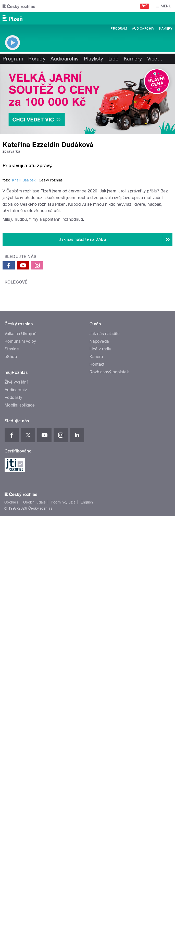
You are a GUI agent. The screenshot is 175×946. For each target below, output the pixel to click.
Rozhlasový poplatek (109, 690)
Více (154, 59)
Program (119, 28)
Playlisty (93, 59)
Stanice (12, 667)
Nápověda (99, 659)
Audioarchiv (143, 28)
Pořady (36, 59)
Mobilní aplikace (20, 723)
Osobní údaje (34, 821)
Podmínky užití (63, 821)
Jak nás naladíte (105, 652)
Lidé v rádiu (100, 667)
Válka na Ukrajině (20, 652)
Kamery (165, 28)
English (87, 821)
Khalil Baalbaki (24, 355)
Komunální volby (20, 659)
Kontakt (97, 682)
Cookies (11, 821)
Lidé (113, 59)
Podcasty (13, 716)
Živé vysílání (16, 700)
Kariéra (96, 675)
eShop (11, 675)
